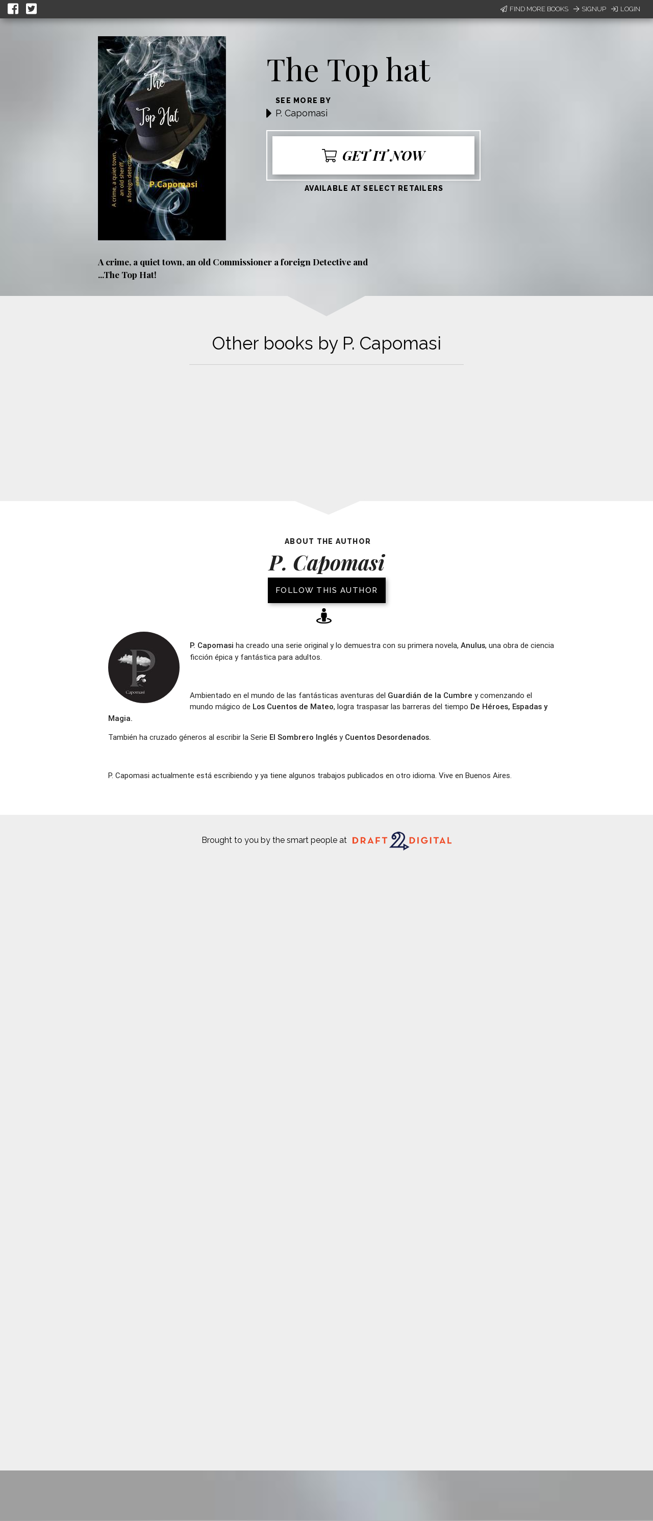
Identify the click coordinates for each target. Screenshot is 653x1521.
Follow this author (326, 590)
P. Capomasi (301, 113)
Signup (589, 9)
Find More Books (534, 9)
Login (625, 9)
